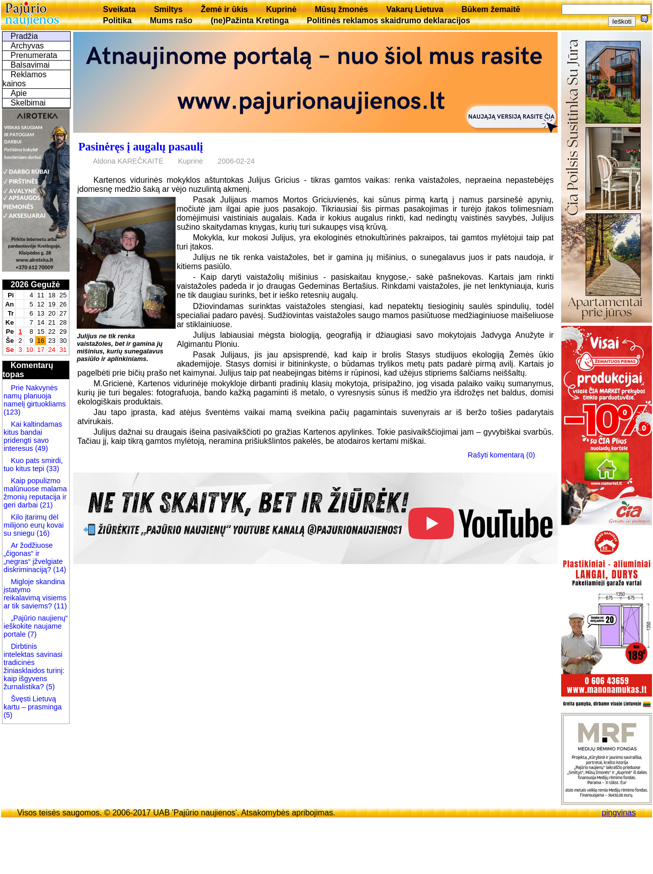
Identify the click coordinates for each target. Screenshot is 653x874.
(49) (40, 448)
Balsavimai (30, 65)
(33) (52, 469)
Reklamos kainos (24, 79)
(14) (58, 569)
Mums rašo (171, 20)
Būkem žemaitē (490, 9)
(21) (45, 505)
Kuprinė (281, 9)
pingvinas (619, 812)
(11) (59, 606)
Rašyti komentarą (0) (501, 454)
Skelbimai (28, 102)
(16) (42, 533)
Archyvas (27, 45)
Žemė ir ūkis (224, 9)
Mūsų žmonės (341, 9)
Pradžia (24, 36)
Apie (19, 93)
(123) (12, 412)
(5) (49, 687)
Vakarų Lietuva (414, 9)
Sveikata (119, 9)
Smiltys (168, 9)
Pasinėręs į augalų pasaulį (140, 146)
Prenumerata (34, 55)
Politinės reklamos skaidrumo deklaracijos (388, 20)
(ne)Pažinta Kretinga (249, 20)
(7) (31, 634)
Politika (117, 20)
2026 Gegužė (35, 284)
